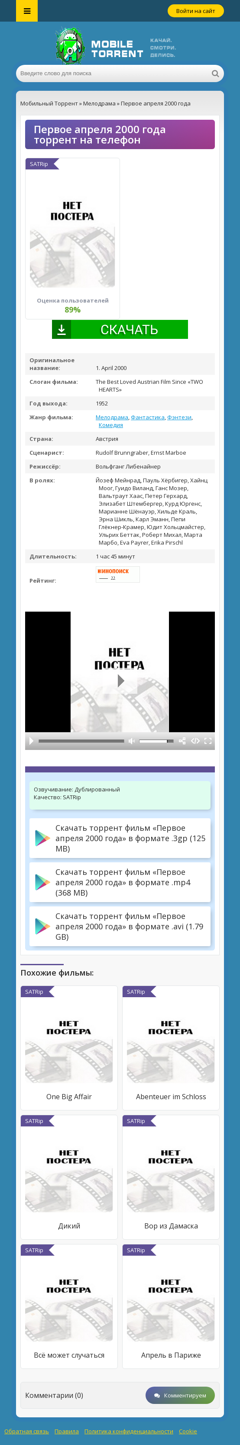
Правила (67, 1431)
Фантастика (148, 417)
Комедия (111, 425)
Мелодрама (112, 417)
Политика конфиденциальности (128, 1431)
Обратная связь (26, 1431)
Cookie (188, 1431)
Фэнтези (179, 417)
